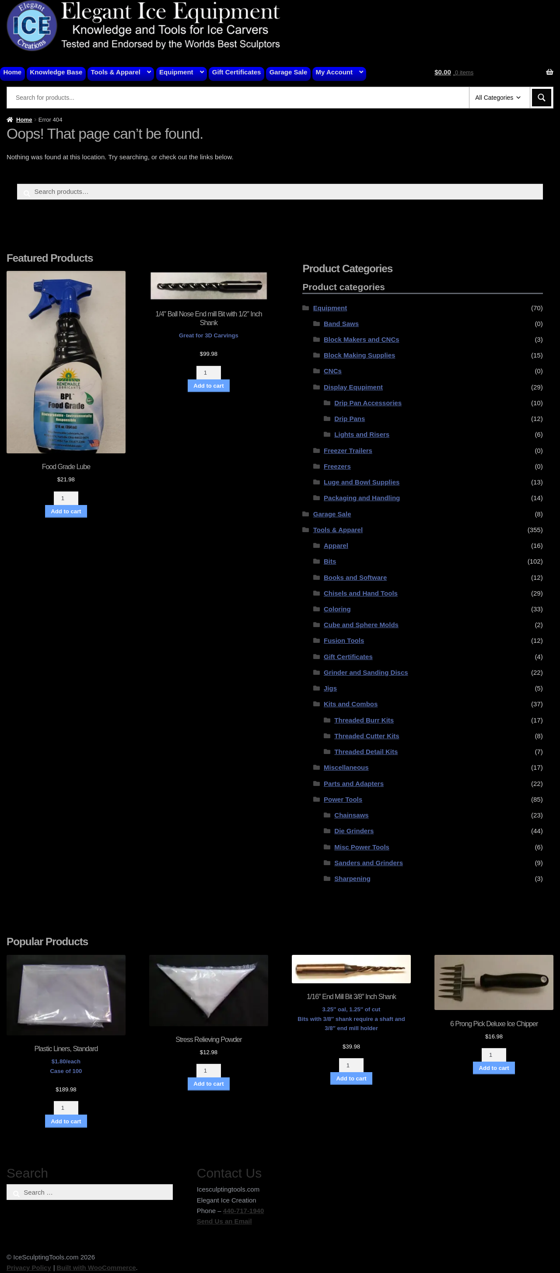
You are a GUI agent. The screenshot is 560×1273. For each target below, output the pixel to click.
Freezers (337, 466)
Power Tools (343, 799)
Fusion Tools (344, 640)
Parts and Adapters (354, 783)
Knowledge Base (56, 72)
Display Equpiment (353, 387)
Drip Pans (349, 418)
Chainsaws (351, 815)
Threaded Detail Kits (366, 751)
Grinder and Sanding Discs (366, 672)
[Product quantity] (66, 498)
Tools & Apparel (115, 72)
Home (13, 72)
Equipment (176, 72)
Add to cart (66, 511)
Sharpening (352, 878)
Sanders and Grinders (368, 862)
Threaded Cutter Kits (366, 736)
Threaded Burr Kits (364, 720)
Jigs (330, 688)
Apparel (336, 545)
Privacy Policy (29, 1267)
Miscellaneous (346, 767)
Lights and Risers (361, 434)
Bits (330, 561)
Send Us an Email (224, 1221)
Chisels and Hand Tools (361, 593)
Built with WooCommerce (96, 1267)
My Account (334, 72)
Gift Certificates (236, 72)
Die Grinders (354, 831)
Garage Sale (289, 72)
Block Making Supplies (359, 355)
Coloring (337, 609)
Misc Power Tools (361, 847)
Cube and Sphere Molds (361, 624)
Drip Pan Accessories (368, 403)
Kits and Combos (351, 704)
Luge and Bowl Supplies (361, 482)
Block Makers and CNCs (361, 339)
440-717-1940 (243, 1210)
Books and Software (355, 577)
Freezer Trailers (348, 450)
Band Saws (341, 323)
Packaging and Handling (362, 497)
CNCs (333, 371)
